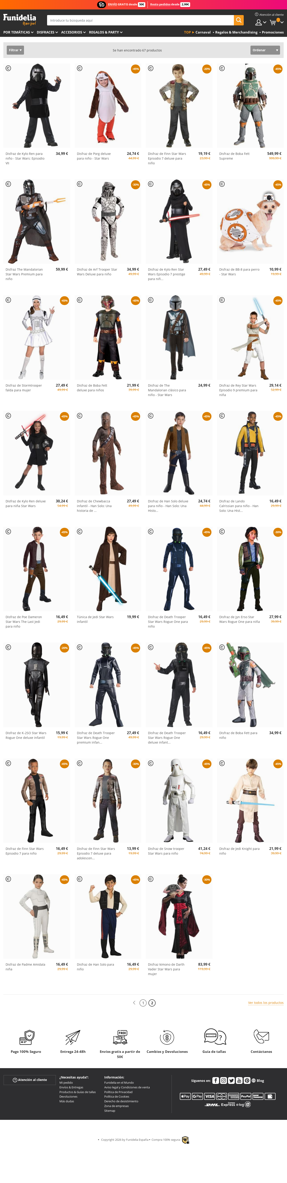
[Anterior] (134, 1003)
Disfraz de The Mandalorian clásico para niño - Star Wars (167, 390)
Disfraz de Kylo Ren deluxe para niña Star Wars (26, 503)
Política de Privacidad (118, 1092)
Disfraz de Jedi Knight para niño (239, 851)
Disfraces (45, 32)
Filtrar (13, 50)
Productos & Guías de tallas (77, 1092)
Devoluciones (68, 1096)
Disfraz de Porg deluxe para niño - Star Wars (94, 155)
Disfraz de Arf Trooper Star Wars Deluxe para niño (97, 271)
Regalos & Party (104, 32)
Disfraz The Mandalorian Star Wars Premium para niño (24, 274)
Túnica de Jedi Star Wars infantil (95, 619)
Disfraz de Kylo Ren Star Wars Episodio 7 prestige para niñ (166, 274)
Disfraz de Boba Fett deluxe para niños (92, 387)
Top (187, 32)
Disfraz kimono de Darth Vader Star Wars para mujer (166, 969)
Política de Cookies (116, 1096)
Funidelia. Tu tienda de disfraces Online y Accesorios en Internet (19, 20)
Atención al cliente (30, 1080)
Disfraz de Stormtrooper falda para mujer (24, 387)
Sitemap (109, 1111)
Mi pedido (66, 1083)
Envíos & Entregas (71, 1087)
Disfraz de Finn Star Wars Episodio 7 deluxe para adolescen (96, 853)
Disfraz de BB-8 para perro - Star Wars (239, 271)
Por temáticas (16, 32)
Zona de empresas (116, 1106)
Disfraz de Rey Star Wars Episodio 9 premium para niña (238, 390)
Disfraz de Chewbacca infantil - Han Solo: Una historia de (94, 506)
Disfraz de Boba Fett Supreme (234, 155)
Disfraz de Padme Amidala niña (25, 966)
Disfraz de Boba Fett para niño (238, 735)
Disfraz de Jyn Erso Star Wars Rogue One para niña (239, 619)
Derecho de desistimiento (121, 1101)
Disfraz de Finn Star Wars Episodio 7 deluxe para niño (167, 158)
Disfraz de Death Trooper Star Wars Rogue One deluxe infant (167, 737)
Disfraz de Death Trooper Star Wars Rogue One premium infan (96, 737)
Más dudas (66, 1101)
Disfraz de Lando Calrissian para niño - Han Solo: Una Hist (239, 506)
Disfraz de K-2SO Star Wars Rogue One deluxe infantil (26, 735)
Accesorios (71, 32)
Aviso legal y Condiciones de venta (127, 1087)
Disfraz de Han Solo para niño (95, 966)
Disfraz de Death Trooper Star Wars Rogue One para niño (168, 621)
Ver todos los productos (266, 1002)
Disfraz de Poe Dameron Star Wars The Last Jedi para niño (24, 621)
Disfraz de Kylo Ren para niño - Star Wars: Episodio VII (25, 158)
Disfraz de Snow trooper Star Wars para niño (166, 851)
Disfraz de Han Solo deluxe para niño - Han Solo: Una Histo (168, 506)
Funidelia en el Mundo (119, 1083)
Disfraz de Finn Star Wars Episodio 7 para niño (25, 851)
